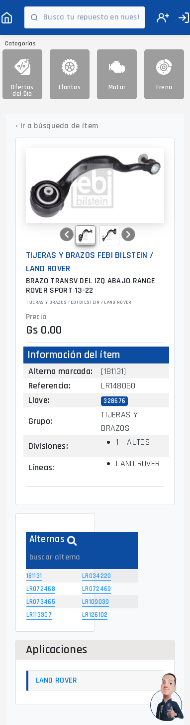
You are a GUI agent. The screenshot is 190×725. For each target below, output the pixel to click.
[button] (67, 234)
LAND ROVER (57, 680)
